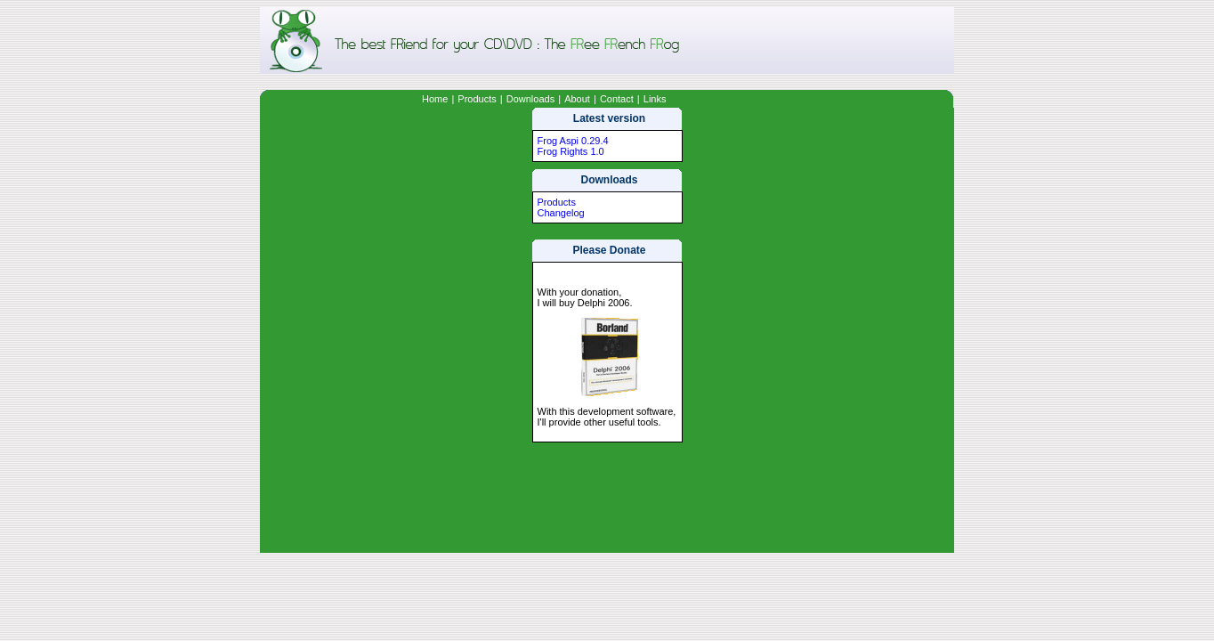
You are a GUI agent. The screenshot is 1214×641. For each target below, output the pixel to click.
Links (655, 98)
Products (476, 98)
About (577, 98)
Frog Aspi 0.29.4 (573, 140)
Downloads (530, 98)
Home (435, 98)
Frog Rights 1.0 (571, 151)
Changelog (561, 212)
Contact (617, 98)
